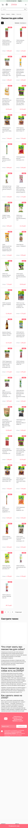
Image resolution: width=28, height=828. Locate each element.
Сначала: (17, 23)
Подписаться (21, 726)
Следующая (18, 612)
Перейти (20, 0)
